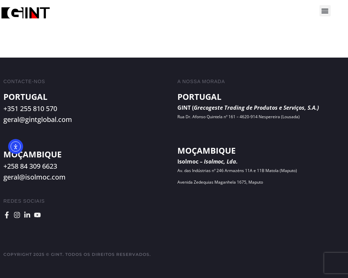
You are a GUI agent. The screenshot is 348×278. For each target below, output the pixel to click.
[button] (325, 10)
